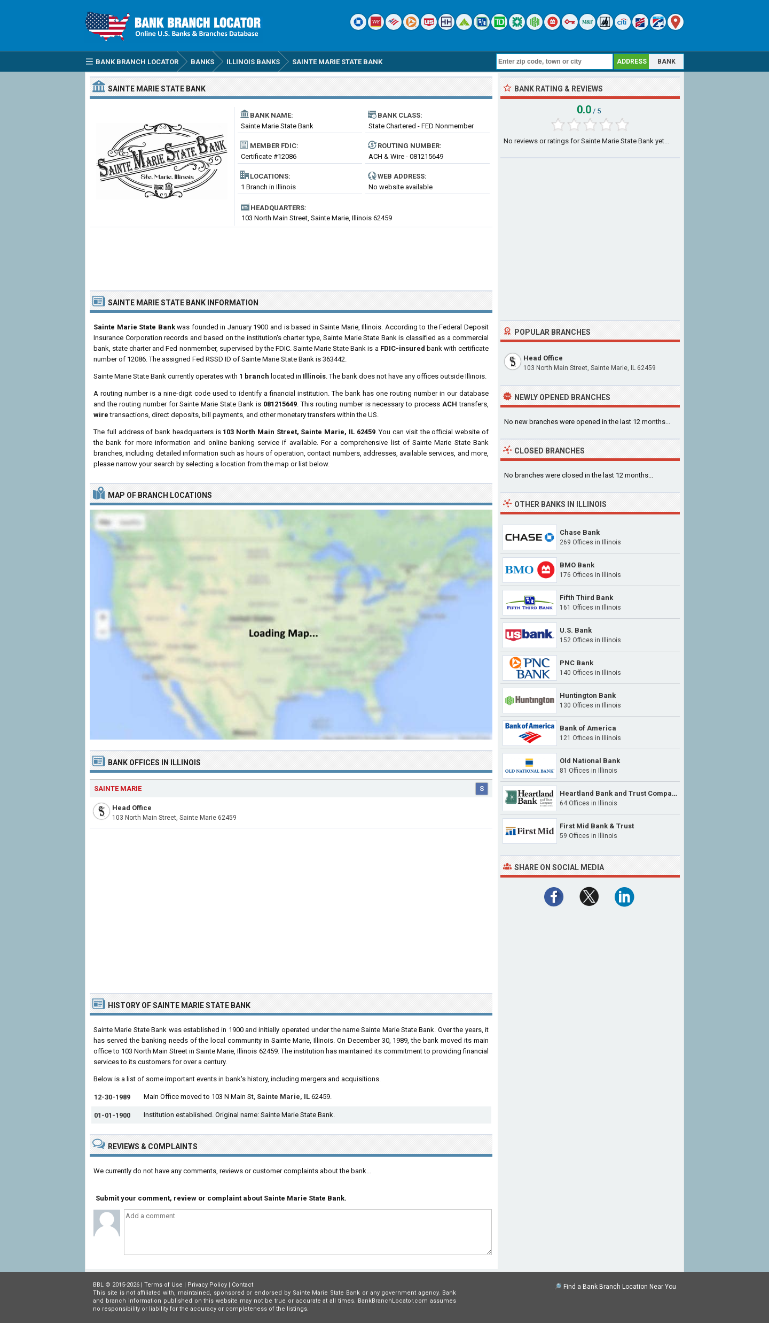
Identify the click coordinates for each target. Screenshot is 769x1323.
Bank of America (588, 728)
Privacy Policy (207, 1284)
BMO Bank (577, 565)
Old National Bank (590, 761)
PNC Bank (576, 663)
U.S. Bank (576, 630)
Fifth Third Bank (586, 598)
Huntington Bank (588, 695)
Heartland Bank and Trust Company (620, 793)
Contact (242, 1284)
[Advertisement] (291, 254)
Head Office (132, 808)
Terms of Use (163, 1284)
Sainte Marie (118, 788)
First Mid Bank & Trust (597, 826)
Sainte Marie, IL (283, 1097)
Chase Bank (580, 532)
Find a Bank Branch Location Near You (619, 1286)
